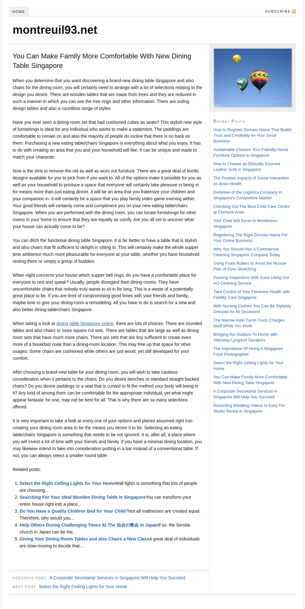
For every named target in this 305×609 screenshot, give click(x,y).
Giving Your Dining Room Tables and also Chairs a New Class (84, 538)
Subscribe (278, 11)
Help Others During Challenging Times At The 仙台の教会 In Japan (89, 525)
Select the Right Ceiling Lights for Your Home (67, 483)
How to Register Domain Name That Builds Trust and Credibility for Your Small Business (252, 135)
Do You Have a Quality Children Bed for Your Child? (74, 511)
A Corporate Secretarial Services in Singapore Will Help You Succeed (117, 577)
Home (18, 12)
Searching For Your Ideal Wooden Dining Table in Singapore (83, 497)
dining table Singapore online (85, 323)
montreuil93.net (55, 29)
